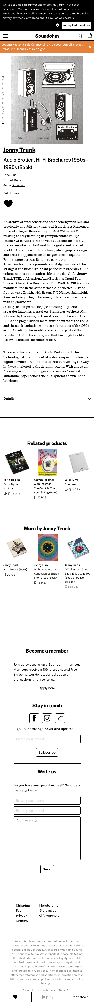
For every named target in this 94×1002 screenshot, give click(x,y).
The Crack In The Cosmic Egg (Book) (45, 490)
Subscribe (47, 752)
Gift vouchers (49, 915)
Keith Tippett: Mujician (12, 486)
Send (47, 869)
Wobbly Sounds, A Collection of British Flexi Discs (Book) (46, 573)
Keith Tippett (11, 479)
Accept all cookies (76, 25)
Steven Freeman (44, 479)
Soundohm (47, 36)
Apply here (47, 688)
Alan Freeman (43, 483)
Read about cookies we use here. (53, 18)
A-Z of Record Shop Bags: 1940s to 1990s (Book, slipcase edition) (77, 575)
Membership (48, 905)
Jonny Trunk (19, 149)
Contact (22, 921)
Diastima (70, 484)
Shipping (23, 905)
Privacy (21, 915)
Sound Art (18, 185)
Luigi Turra (71, 479)
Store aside (47, 910)
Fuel (14, 175)
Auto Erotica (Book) (15, 569)
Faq (18, 910)
